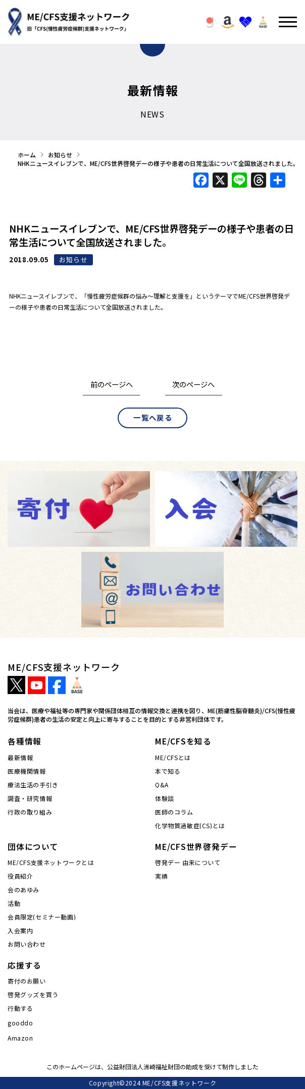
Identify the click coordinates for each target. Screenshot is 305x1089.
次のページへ (193, 384)
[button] (210, 22)
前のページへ (111, 384)
